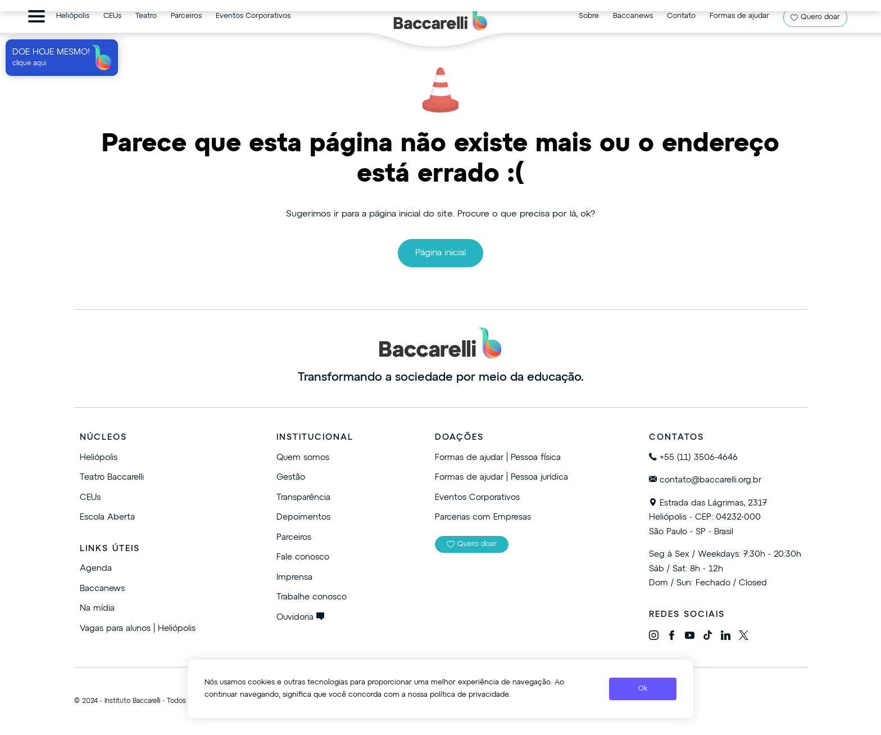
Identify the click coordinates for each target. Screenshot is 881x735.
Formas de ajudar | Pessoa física (498, 457)
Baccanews (102, 588)
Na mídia (97, 608)
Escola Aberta (107, 517)
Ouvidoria (300, 617)
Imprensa (294, 577)
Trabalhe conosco (311, 597)
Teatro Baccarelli (112, 477)
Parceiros (293, 537)
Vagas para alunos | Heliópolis (138, 628)
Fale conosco (302, 557)
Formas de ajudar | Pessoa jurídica (501, 477)
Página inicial (440, 253)
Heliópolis (98, 457)
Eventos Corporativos (477, 497)
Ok (642, 689)
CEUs (90, 497)
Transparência (303, 497)
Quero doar (472, 544)
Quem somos (302, 457)
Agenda (96, 568)
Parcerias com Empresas (483, 517)
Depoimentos (303, 517)
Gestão (290, 477)
